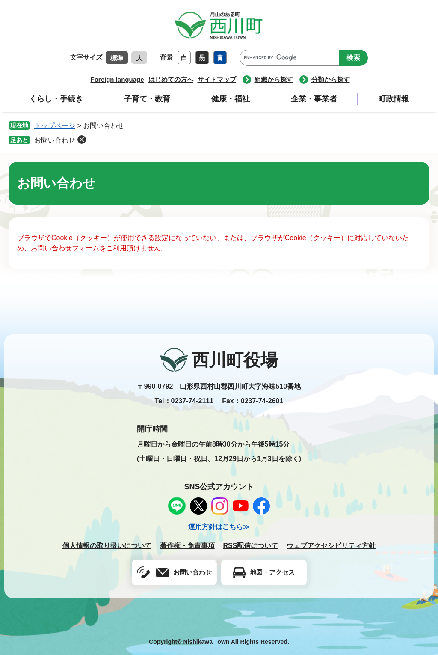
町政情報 (393, 99)
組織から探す (274, 79)
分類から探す (330, 79)
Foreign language (117, 79)
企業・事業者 (314, 99)
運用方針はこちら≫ (219, 526)
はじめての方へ (170, 79)
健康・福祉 (230, 99)
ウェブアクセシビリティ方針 (331, 545)
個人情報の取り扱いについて (106, 545)
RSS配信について (250, 545)
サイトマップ (217, 79)
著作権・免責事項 (187, 545)
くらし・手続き (56, 99)
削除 (81, 139)
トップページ (54, 125)
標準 (116, 58)
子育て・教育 (147, 99)
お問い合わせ (54, 140)
